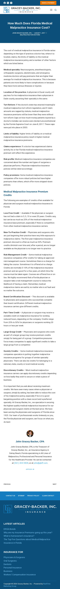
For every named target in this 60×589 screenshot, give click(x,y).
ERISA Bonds (10, 529)
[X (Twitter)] (8, 3)
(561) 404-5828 (21, 463)
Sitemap (21, 496)
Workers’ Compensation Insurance (20, 574)
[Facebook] (5, 3)
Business (8, 571)
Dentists (7, 564)
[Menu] (51, 10)
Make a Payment (48, 3)
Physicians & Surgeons (14, 557)
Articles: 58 (30, 469)
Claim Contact (48, 496)
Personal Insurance (13, 567)
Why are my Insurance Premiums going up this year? (28, 532)
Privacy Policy (33, 496)
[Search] (55, 10)
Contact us (10, 496)
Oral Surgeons (10, 561)
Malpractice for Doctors (30, 35)
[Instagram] (11, 3)
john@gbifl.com (41, 463)
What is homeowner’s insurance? (19, 536)
